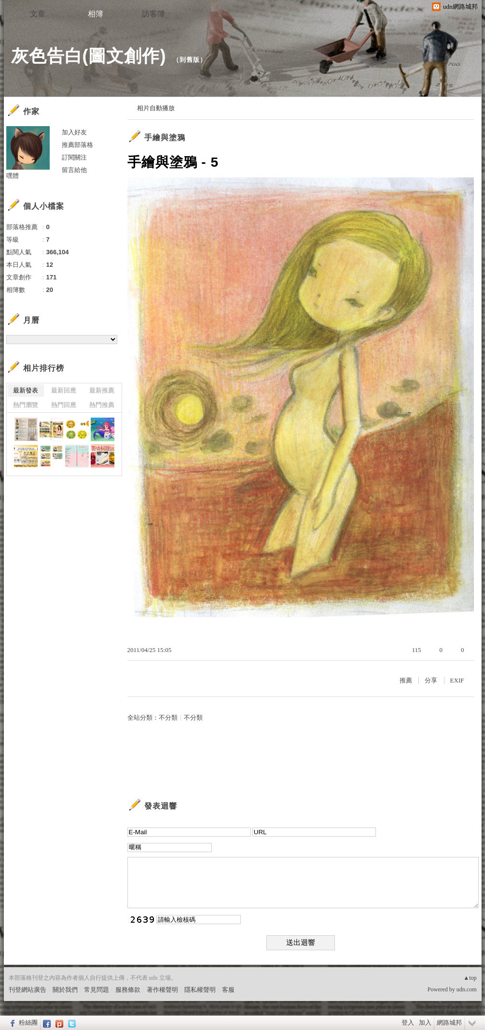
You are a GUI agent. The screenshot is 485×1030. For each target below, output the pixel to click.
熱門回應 (63, 404)
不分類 (168, 717)
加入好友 (74, 132)
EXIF (457, 680)
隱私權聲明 (200, 989)
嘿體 (12, 175)
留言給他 (74, 170)
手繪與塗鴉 (164, 137)
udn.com (467, 989)
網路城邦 (449, 1022)
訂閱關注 (74, 157)
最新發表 (25, 390)
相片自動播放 (156, 108)
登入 (408, 1022)
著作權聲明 (162, 989)
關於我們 (65, 989)
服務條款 (127, 989)
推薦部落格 (77, 144)
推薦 (406, 680)
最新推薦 (101, 390)
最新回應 (63, 390)
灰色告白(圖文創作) (88, 56)
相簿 (95, 14)
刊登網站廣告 (27, 989)
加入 (425, 1022)
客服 (228, 989)
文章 (37, 14)
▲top (469, 977)
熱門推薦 (101, 404)
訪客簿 (153, 14)
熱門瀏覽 (25, 404)
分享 (431, 680)
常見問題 (96, 989)
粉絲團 (28, 1022)
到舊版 (190, 59)
